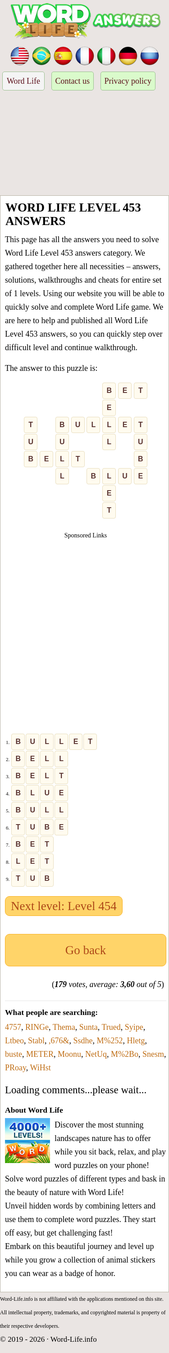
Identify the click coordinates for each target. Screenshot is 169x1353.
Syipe (134, 1027)
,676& (59, 1040)
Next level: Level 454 (64, 906)
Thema (64, 1027)
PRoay (15, 1067)
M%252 (110, 1040)
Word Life (23, 81)
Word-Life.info (73, 1339)
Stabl (36, 1040)
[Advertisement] (84, 144)
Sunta (88, 1027)
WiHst (40, 1067)
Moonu (69, 1054)
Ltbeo (14, 1040)
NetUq (96, 1054)
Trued (110, 1027)
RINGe (37, 1027)
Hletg (136, 1040)
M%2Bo (124, 1054)
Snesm (153, 1054)
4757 (13, 1027)
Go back (85, 950)
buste (13, 1054)
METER (40, 1054)
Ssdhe (83, 1040)
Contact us (72, 81)
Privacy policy (128, 81)
